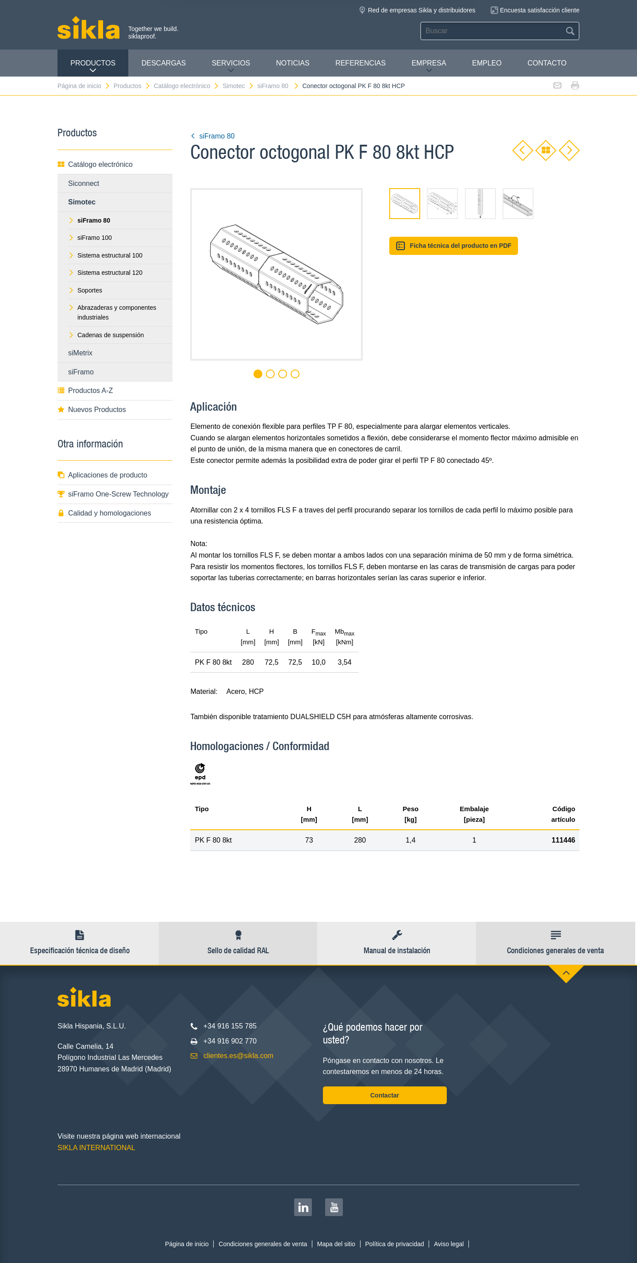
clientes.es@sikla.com (238, 1055)
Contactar (384, 1095)
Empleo (487, 63)
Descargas (164, 63)
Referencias (360, 63)
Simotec (238, 85)
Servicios (231, 66)
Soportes (85, 290)
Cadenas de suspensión (106, 335)
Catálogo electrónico (187, 85)
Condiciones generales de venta (263, 1244)
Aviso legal (449, 1244)
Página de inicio (84, 85)
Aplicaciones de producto (102, 475)
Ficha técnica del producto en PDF (453, 245)
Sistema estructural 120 (105, 272)
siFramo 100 (90, 237)
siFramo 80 (278, 85)
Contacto (546, 63)
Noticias (293, 63)
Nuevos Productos (92, 409)
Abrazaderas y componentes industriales (112, 312)
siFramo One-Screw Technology (113, 494)
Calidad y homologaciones (104, 513)
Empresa (428, 66)
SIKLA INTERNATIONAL (96, 1147)
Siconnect (83, 183)
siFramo (81, 372)
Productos (92, 66)
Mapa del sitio (336, 1244)
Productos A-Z (85, 390)
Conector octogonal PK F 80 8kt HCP (354, 85)
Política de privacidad (394, 1244)
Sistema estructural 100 (105, 255)
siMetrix (80, 353)
